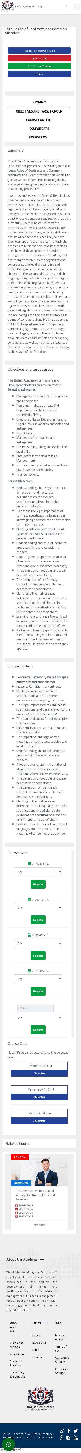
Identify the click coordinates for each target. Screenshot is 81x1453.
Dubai (36, 1349)
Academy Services (16, 1363)
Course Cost (39, 137)
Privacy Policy (60, 1337)
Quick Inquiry (39, 58)
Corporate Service (62, 1371)
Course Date (39, 129)
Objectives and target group (39, 111)
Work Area (17, 1354)
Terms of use (61, 1348)
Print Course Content (39, 66)
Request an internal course (39, 50)
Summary (39, 102)
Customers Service (62, 1359)
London (37, 1335)
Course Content (39, 120)
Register (39, 73)
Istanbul (37, 1357)
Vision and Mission (17, 1344)
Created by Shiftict (42, 1437)
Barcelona (39, 1342)
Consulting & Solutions (17, 1374)
